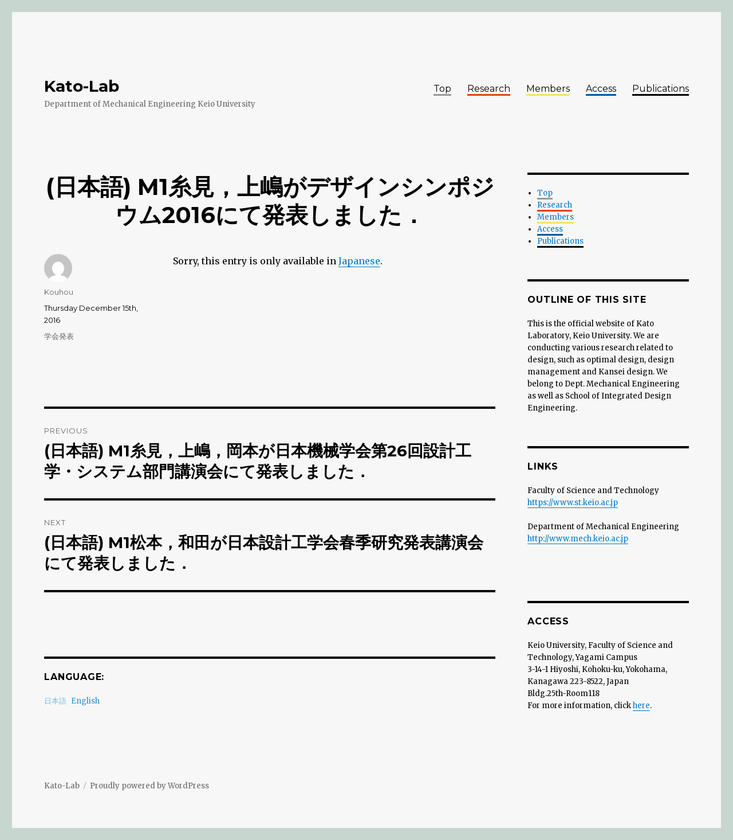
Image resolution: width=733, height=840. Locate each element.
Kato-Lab (81, 86)
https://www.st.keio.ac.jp (572, 502)
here (641, 705)
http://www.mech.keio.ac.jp (577, 539)
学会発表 (59, 336)
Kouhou (58, 291)
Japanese (359, 261)
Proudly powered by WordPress (149, 786)
